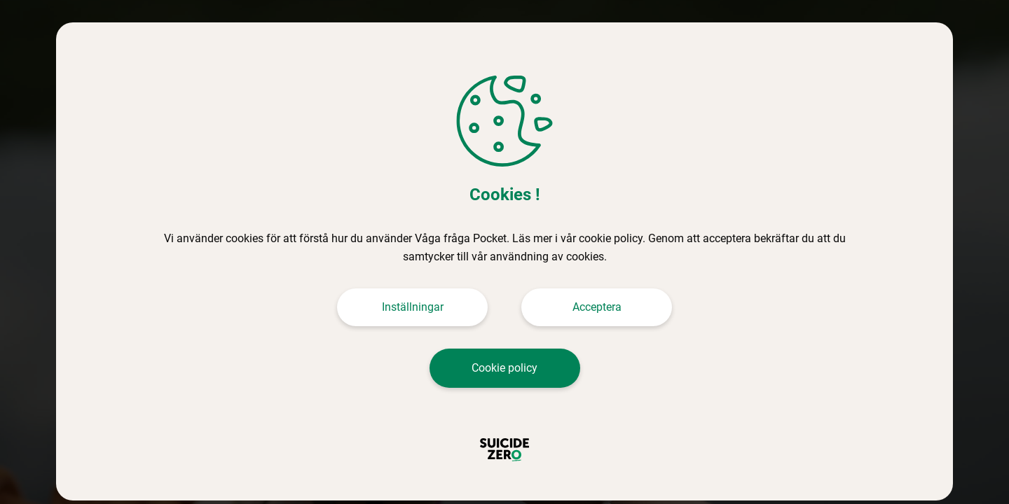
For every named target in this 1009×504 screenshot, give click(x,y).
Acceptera (597, 307)
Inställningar (413, 307)
